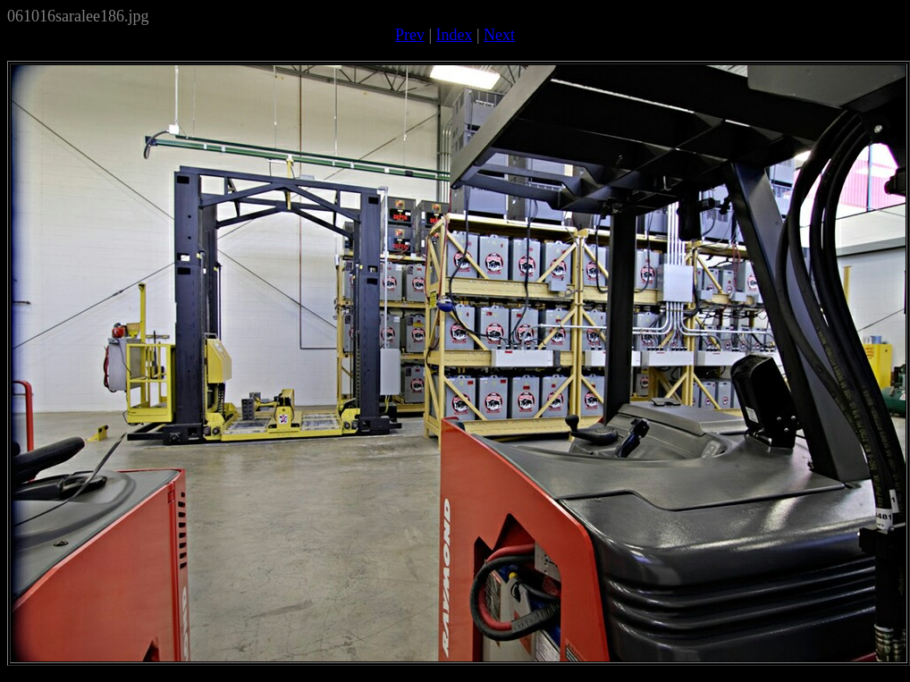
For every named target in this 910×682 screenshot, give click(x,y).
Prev (410, 35)
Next (499, 35)
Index (454, 35)
